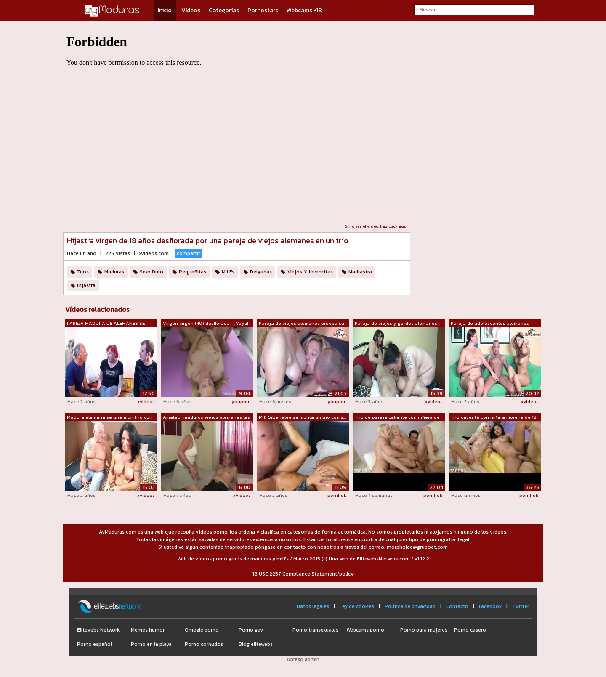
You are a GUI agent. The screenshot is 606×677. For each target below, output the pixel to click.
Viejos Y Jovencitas (310, 272)
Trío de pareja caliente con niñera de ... (397, 417)
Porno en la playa (151, 644)
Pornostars (262, 10)
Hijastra (86, 285)
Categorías (224, 10)
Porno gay (251, 630)
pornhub (337, 495)
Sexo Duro (151, 272)
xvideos (146, 401)
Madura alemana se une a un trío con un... (109, 417)
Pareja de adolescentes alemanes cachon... (490, 323)
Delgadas (261, 272)
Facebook (490, 606)
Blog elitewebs (256, 644)
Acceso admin (303, 659)
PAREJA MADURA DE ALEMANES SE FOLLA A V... (106, 323)
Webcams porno (365, 630)
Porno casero (470, 630)
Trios (83, 272)
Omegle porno (202, 630)
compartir (188, 253)
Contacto (457, 606)
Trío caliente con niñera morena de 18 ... (494, 417)
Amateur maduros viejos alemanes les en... (206, 417)
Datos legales (313, 606)
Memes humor (148, 630)
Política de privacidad (410, 606)
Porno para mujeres (423, 630)
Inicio (165, 10)
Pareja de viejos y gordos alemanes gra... (396, 323)
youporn (241, 401)
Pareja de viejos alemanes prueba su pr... (301, 323)
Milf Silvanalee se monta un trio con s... (302, 417)
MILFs (228, 272)
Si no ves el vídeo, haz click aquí (376, 226)
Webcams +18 (304, 10)
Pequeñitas (192, 272)
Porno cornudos (204, 644)
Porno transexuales (315, 630)
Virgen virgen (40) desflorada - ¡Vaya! (205, 323)
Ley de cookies (357, 606)
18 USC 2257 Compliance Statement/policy (303, 574)
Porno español (94, 644)
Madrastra (360, 272)
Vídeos (190, 10)
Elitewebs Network (98, 630)
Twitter (520, 606)
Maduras (114, 272)
